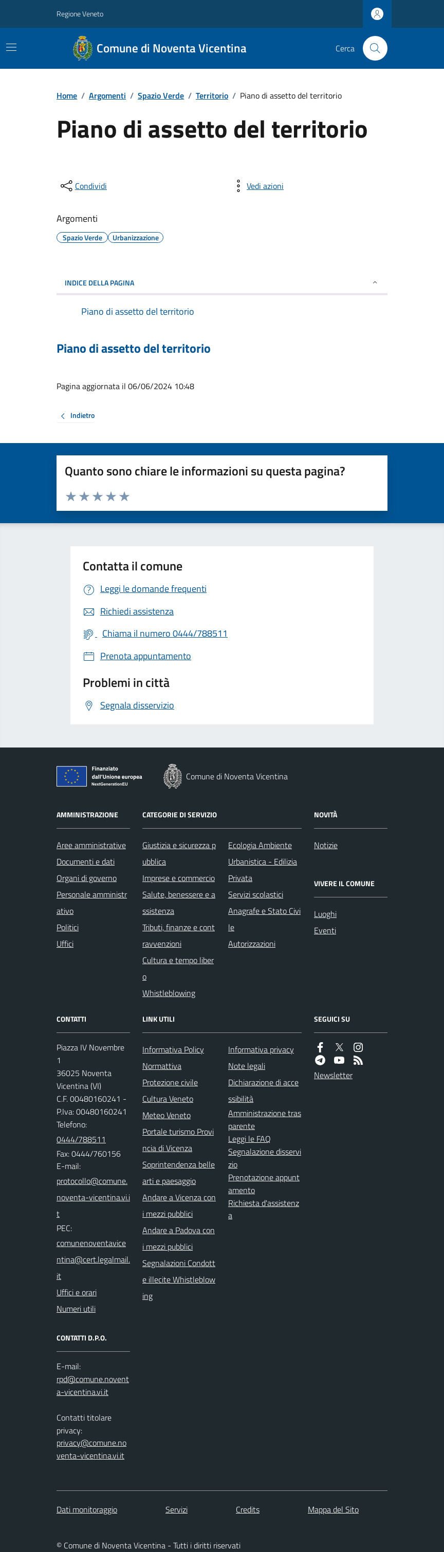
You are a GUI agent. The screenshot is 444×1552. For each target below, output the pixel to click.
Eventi (325, 930)
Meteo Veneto (166, 1115)
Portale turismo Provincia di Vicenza (178, 1139)
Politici (68, 927)
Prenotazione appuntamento (264, 1183)
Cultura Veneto (167, 1099)
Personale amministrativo (92, 902)
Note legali (246, 1066)
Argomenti (107, 95)
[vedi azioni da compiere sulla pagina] (257, 186)
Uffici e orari (77, 1292)
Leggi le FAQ (249, 1139)
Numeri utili (76, 1308)
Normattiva (161, 1066)
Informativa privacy (261, 1049)
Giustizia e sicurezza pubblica (179, 853)
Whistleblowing (168, 993)
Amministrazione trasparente (264, 1119)
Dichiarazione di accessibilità (263, 1090)
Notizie (326, 845)
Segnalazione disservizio (264, 1158)
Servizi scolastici (255, 894)
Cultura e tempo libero (178, 968)
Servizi (176, 1509)
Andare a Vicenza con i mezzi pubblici (179, 1205)
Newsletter (333, 1075)
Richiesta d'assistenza (263, 1209)
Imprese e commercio (178, 878)
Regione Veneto (80, 13)
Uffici (65, 943)
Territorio (212, 95)
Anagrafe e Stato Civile (264, 919)
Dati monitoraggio (87, 1509)
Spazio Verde (161, 95)
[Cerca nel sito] (371, 48)
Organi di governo (87, 878)
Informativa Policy (173, 1049)
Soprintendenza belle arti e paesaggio (178, 1172)
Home (67, 95)
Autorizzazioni (251, 943)
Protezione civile (170, 1082)
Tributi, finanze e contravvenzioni (178, 935)
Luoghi (325, 914)
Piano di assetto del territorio (134, 348)
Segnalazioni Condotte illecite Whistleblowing (178, 1279)
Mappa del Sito (333, 1509)
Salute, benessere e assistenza (178, 902)
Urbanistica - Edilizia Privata (262, 869)
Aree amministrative (91, 845)
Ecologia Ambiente (260, 845)
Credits (248, 1509)
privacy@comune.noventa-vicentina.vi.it (91, 1449)
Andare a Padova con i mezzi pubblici (178, 1238)
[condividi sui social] (83, 186)
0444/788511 (81, 1139)
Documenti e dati (86, 861)
